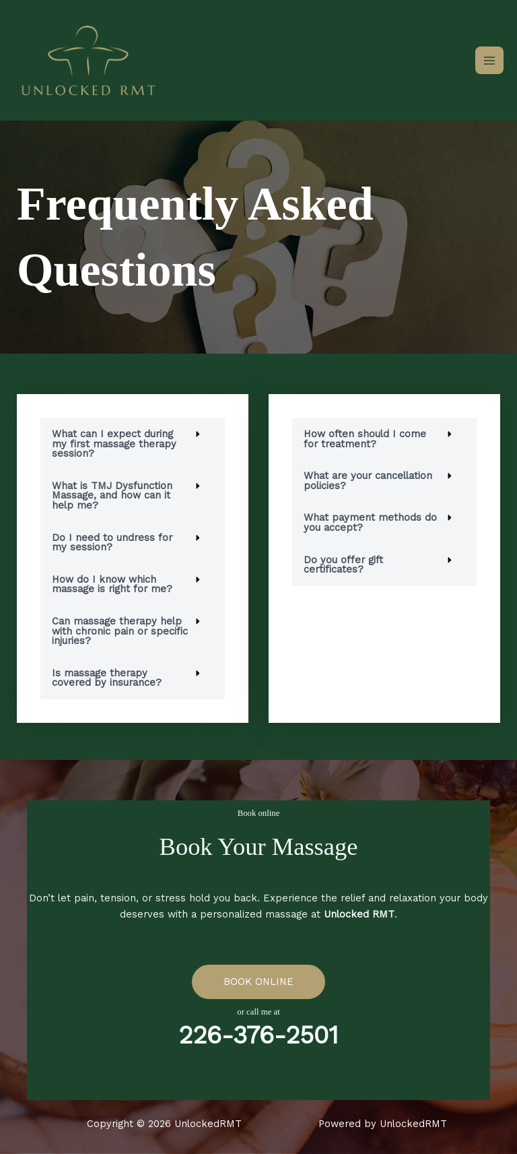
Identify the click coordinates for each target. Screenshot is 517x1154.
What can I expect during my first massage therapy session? (114, 443)
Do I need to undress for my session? (112, 543)
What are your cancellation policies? (368, 481)
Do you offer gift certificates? (343, 565)
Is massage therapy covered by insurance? (107, 678)
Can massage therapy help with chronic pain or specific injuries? (120, 631)
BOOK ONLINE (258, 981)
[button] (132, 444)
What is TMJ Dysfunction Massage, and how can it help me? (112, 495)
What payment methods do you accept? (370, 522)
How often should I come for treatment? (365, 439)
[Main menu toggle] (489, 60)
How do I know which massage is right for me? (112, 584)
